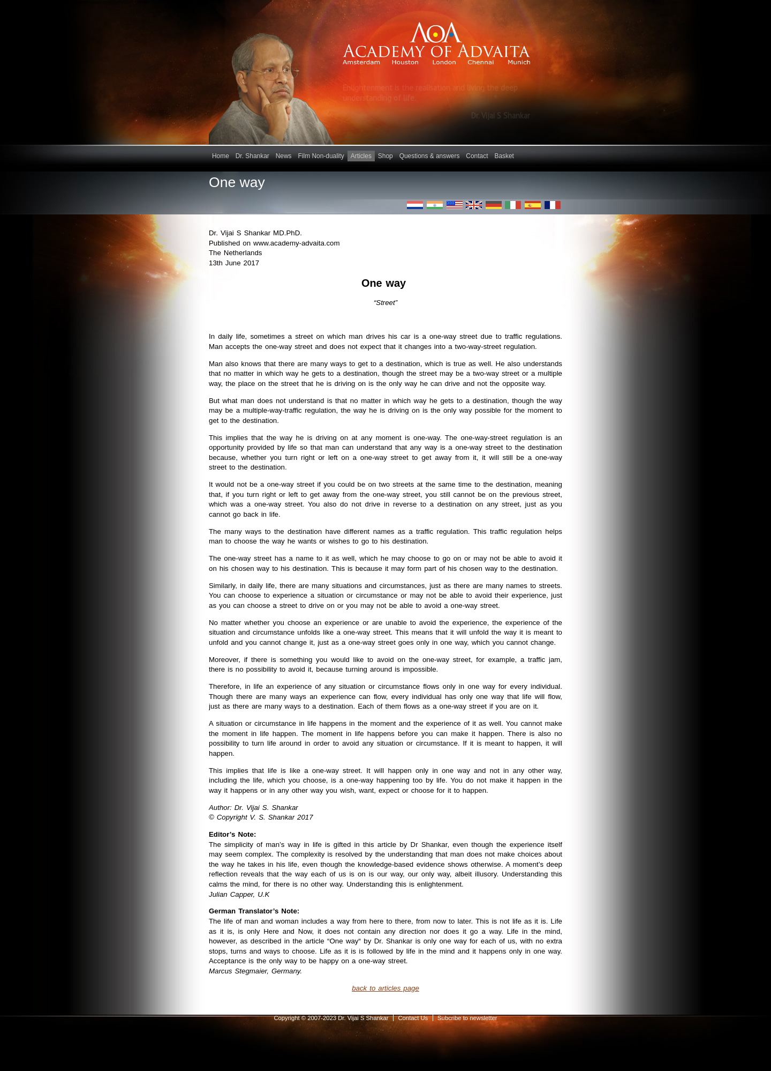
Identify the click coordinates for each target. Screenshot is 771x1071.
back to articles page (385, 988)
